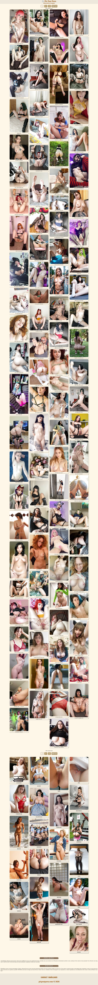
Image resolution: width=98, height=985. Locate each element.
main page (52, 977)
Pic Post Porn (50, 1)
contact (44, 977)
